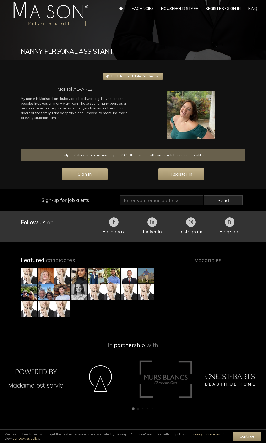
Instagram (190, 226)
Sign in (85, 174)
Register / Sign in (223, 8)
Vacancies (143, 8)
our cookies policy (26, 438)
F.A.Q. (253, 8)
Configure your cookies (202, 434)
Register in (181, 174)
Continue (247, 436)
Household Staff (179, 8)
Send (223, 200)
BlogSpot (229, 226)
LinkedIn (152, 226)
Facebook (114, 226)
